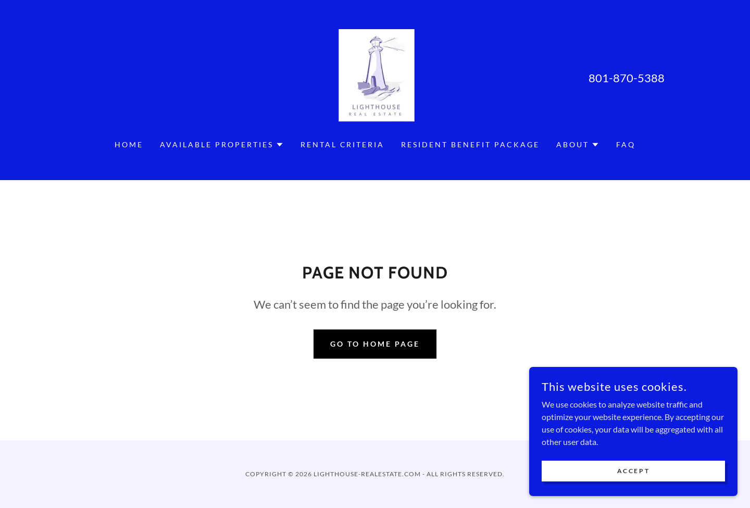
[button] (222, 144)
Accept (633, 478)
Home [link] (129, 144)
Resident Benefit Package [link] (470, 144)
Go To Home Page (375, 343)
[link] (375, 76)
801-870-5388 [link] (627, 78)
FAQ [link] (625, 144)
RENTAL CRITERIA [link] (343, 144)
